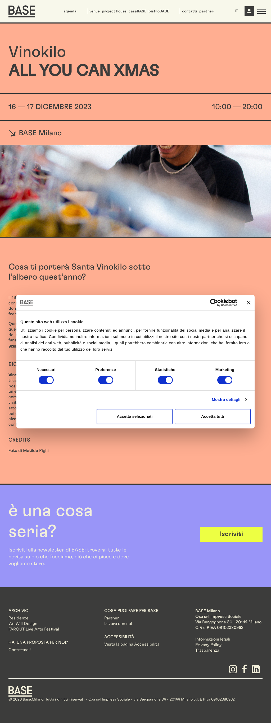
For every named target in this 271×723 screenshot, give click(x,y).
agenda (70, 11)
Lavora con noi (118, 624)
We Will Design (22, 624)
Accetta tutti (212, 416)
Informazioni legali (212, 639)
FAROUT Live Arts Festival (33, 629)
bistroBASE (158, 11)
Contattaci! (19, 650)
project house (114, 11)
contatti (189, 11)
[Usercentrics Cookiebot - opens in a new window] (214, 303)
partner (206, 11)
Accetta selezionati (134, 416)
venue (94, 11)
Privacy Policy (208, 645)
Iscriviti (231, 534)
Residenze (18, 618)
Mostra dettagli (226, 399)
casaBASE (137, 11)
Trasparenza (207, 650)
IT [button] (236, 11)
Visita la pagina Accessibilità (131, 644)
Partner (111, 618)
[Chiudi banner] (249, 302)
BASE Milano (35, 132)
